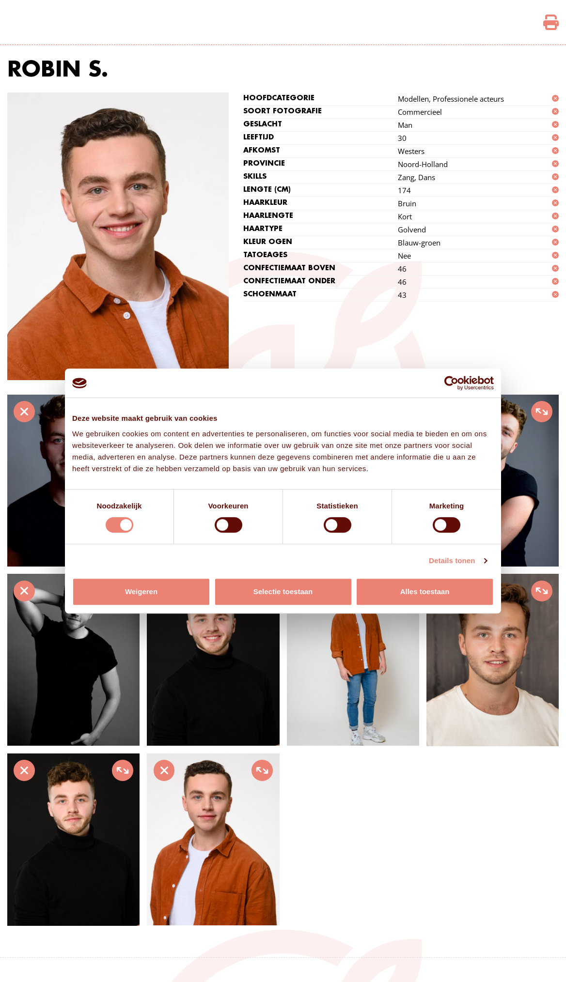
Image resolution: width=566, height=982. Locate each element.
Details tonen (452, 560)
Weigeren (141, 591)
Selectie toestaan (283, 591)
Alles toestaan (425, 591)
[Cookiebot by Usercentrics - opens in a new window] (451, 383)
